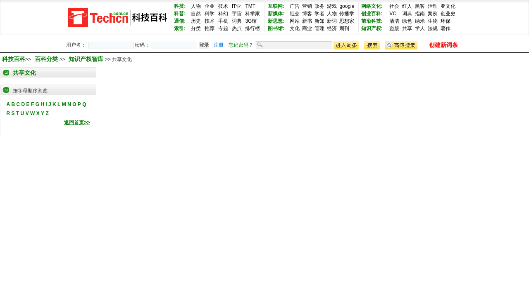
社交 (295, 13)
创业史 (448, 13)
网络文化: (372, 6)
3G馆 (251, 21)
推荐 (209, 28)
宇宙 (237, 13)
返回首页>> (77, 122)
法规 (433, 28)
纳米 (420, 21)
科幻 (223, 13)
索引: (180, 28)
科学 (209, 13)
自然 (196, 13)
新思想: (276, 21)
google (346, 6)
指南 (420, 13)
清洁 (394, 21)
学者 (319, 13)
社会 (394, 6)
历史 (196, 21)
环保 (445, 21)
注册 (219, 45)
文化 (295, 28)
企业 (209, 6)
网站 (295, 21)
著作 (445, 28)
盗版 (394, 28)
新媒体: (276, 13)
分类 (196, 28)
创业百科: (372, 13)
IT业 (236, 6)
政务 (319, 6)
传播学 (346, 13)
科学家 (252, 13)
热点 (237, 28)
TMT (250, 6)
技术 (223, 6)
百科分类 (46, 59)
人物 (196, 6)
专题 (223, 28)
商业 (307, 28)
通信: (180, 21)
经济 (332, 28)
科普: (180, 13)
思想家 (346, 21)
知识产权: (372, 28)
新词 (332, 21)
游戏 (332, 6)
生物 (433, 21)
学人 (420, 28)
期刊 (344, 28)
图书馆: (276, 28)
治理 (433, 6)
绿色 (407, 21)
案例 (433, 13)
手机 (223, 21)
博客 (307, 13)
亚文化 (448, 6)
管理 (319, 28)
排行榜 (252, 28)
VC (392, 13)
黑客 (420, 6)
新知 (319, 21)
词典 (237, 21)
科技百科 (13, 59)
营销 (307, 6)
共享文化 (24, 72)
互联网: (276, 6)
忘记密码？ (241, 45)
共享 (407, 28)
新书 (307, 21)
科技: (180, 6)
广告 (295, 6)
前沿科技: (372, 21)
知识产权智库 (87, 59)
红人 (407, 6)
